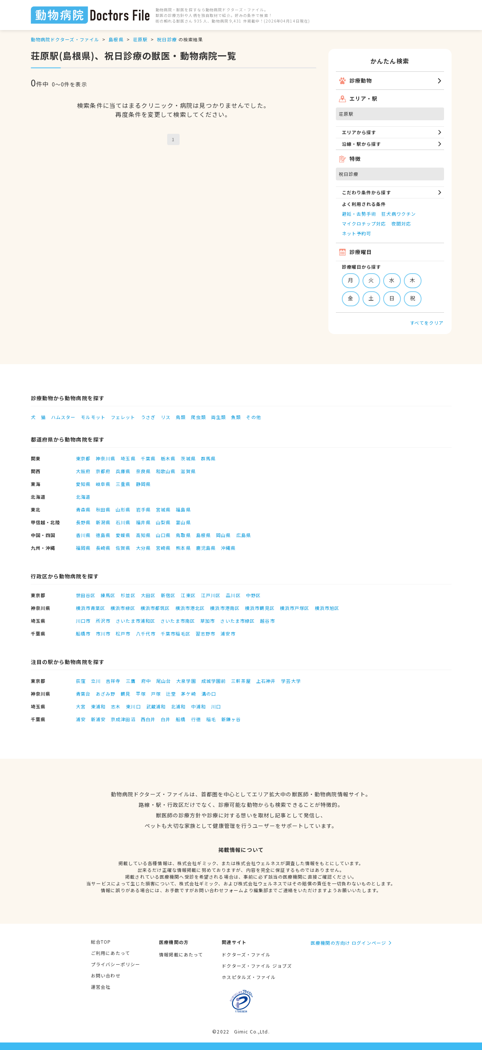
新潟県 (103, 522)
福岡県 (83, 548)
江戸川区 (211, 595)
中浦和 (198, 706)
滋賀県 (188, 471)
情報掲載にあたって (181, 954)
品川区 (233, 595)
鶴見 (125, 693)
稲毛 (211, 719)
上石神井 (266, 681)
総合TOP (101, 941)
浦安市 (228, 633)
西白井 (148, 719)
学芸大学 (291, 681)
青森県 (83, 509)
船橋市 (83, 633)
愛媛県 (123, 535)
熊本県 (183, 548)
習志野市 (205, 633)
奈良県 (143, 471)
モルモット (93, 417)
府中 (146, 681)
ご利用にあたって (110, 953)
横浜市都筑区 (155, 608)
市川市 (103, 633)
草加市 (207, 620)
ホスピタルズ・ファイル (249, 977)
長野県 (83, 522)
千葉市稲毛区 (175, 633)
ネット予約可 (357, 233)
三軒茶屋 (241, 681)
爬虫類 (198, 417)
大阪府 (83, 471)
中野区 (253, 595)
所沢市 (103, 620)
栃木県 (168, 458)
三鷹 (131, 681)
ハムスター (63, 417)
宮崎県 (163, 548)
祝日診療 (167, 39)
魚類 (236, 417)
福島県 (183, 509)
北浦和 (178, 706)
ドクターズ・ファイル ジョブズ (257, 965)
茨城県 (188, 458)
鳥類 (181, 417)
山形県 (123, 509)
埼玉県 (128, 458)
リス (166, 417)
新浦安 (98, 719)
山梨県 (163, 522)
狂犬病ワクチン (398, 213)
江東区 (188, 595)
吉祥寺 (113, 681)
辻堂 (171, 693)
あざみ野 (105, 693)
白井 (166, 719)
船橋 (181, 719)
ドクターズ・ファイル (246, 954)
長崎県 (103, 548)
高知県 (143, 535)
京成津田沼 (123, 719)
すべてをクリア (427, 322)
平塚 (141, 693)
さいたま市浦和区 (135, 620)
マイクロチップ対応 (364, 223)
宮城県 (163, 509)
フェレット (123, 417)
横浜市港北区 (190, 608)
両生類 (218, 417)
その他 (253, 417)
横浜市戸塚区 (295, 608)
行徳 (196, 719)
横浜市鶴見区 (260, 608)
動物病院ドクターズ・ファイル (65, 39)
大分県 (143, 548)
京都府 (103, 471)
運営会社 (100, 986)
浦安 (81, 719)
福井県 (143, 522)
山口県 (163, 535)
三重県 (123, 484)
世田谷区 (85, 595)
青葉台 (83, 693)
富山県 (183, 522)
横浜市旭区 (327, 608)
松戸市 (123, 633)
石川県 (123, 522)
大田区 (148, 595)
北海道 (83, 496)
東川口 (133, 706)
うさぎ (148, 417)
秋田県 (103, 509)
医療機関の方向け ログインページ (348, 943)
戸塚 (156, 693)
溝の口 (208, 693)
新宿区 (168, 595)
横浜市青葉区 (91, 608)
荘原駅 (140, 39)
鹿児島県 (206, 548)
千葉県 (148, 458)
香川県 (83, 535)
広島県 (243, 535)
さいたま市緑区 (237, 620)
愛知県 (83, 484)
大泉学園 (186, 681)
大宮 (81, 706)
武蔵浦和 (156, 706)
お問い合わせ (106, 975)
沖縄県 (228, 548)
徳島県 (103, 535)
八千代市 (146, 633)
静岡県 (143, 484)
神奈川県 (105, 458)
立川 (96, 681)
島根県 (116, 39)
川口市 (83, 620)
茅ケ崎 (188, 693)
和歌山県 (165, 471)
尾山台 (163, 681)
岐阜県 (103, 484)
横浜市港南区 (225, 608)
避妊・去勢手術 (359, 213)
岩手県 (143, 509)
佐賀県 (123, 548)
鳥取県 (183, 535)
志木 (116, 706)
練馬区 (108, 595)
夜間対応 (401, 223)
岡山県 (223, 535)
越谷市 (267, 620)
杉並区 (128, 595)
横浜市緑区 (122, 608)
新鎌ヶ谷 (231, 719)
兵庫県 (123, 471)
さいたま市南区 (177, 620)
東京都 (83, 458)
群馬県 (208, 458)
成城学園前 (213, 681)
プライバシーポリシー (115, 964)
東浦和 (98, 706)
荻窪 (81, 681)
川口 (216, 706)
